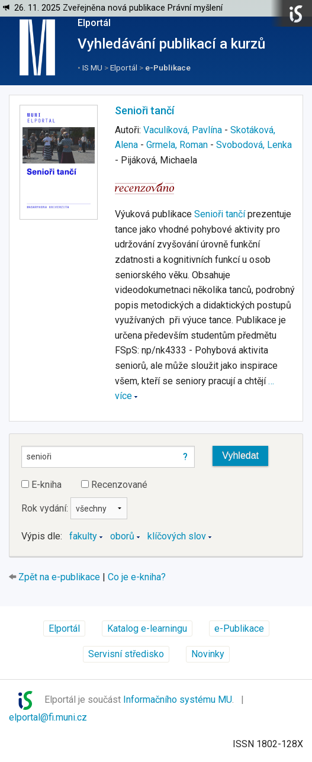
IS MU (92, 67)
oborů (122, 536)
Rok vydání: (74, 508)
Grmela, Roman (177, 144)
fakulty (83, 536)
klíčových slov (176, 536)
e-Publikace (168, 67)
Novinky (207, 654)
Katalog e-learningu (147, 628)
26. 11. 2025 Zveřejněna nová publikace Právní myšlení (118, 8)
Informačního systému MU (177, 699)
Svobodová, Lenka (254, 144)
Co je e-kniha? (137, 577)
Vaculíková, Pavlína (182, 130)
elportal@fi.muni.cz (48, 717)
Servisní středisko (126, 654)
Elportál (94, 22)
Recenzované (114, 484)
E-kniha (41, 484)
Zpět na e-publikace (59, 577)
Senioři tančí (144, 110)
